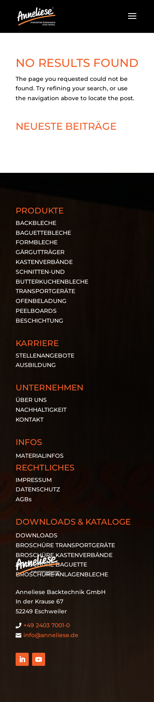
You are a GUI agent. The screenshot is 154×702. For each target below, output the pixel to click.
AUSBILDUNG (36, 365)
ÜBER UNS (31, 400)
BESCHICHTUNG (39, 320)
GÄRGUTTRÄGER (40, 252)
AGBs (24, 499)
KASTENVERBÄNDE (44, 262)
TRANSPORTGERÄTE (45, 291)
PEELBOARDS (36, 310)
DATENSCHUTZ (38, 489)
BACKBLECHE (36, 223)
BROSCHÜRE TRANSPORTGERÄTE (65, 545)
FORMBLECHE (36, 242)
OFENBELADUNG (41, 301)
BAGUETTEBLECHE (43, 232)
